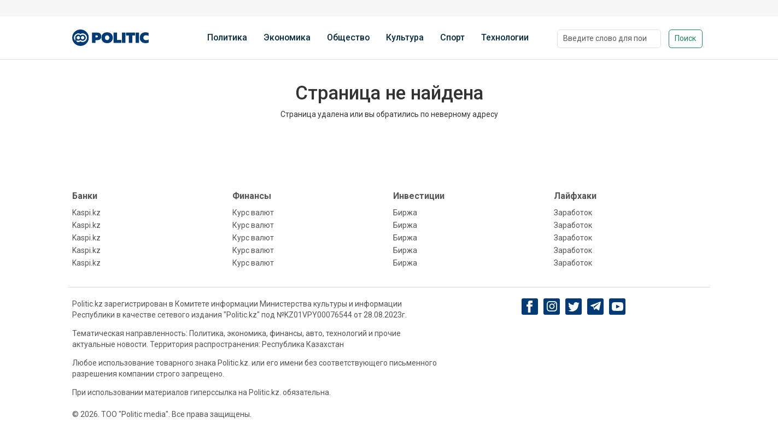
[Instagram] (552, 306)
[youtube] (617, 306)
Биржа (405, 212)
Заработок (573, 212)
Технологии (505, 37)
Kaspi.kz (86, 212)
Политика (227, 37)
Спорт (452, 37)
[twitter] (574, 306)
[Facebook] (530, 307)
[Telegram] (595, 306)
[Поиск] (609, 39)
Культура (405, 37)
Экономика (287, 37)
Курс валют (253, 212)
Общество (348, 37)
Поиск (685, 38)
